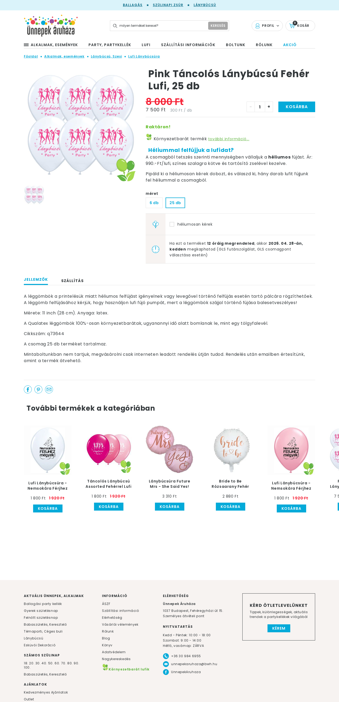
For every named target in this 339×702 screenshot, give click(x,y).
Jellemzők (36, 279)
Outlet (29, 699)
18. (26, 663)
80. (70, 663)
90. (76, 663)
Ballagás (132, 5)
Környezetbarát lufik (126, 669)
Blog (106, 638)
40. (44, 663)
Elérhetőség (112, 617)
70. (64, 663)
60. (58, 663)
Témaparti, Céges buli (43, 631)
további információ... (228, 139)
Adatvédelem (114, 652)
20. (31, 663)
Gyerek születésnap (41, 610)
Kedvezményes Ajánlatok (46, 692)
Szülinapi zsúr (168, 5)
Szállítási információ (120, 610)
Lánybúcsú (205, 5)
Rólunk (108, 631)
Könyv (107, 645)
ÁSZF (106, 604)
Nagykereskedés (116, 659)
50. (51, 663)
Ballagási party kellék (43, 604)
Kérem (279, 628)
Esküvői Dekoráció (39, 645)
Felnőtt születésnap (41, 617)
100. (27, 667)
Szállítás (72, 280)
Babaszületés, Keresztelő (45, 624)
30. (38, 663)
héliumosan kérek (195, 224)
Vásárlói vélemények (120, 624)
